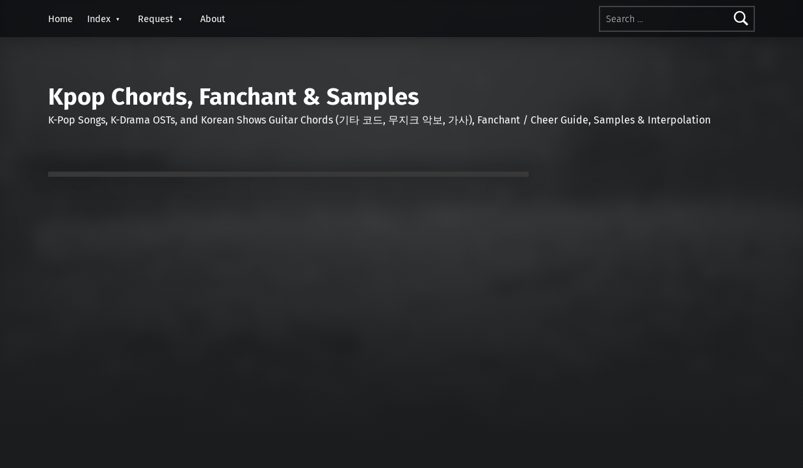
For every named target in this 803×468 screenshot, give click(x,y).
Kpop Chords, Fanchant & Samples (233, 97)
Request (155, 19)
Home (60, 19)
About (212, 19)
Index (99, 19)
